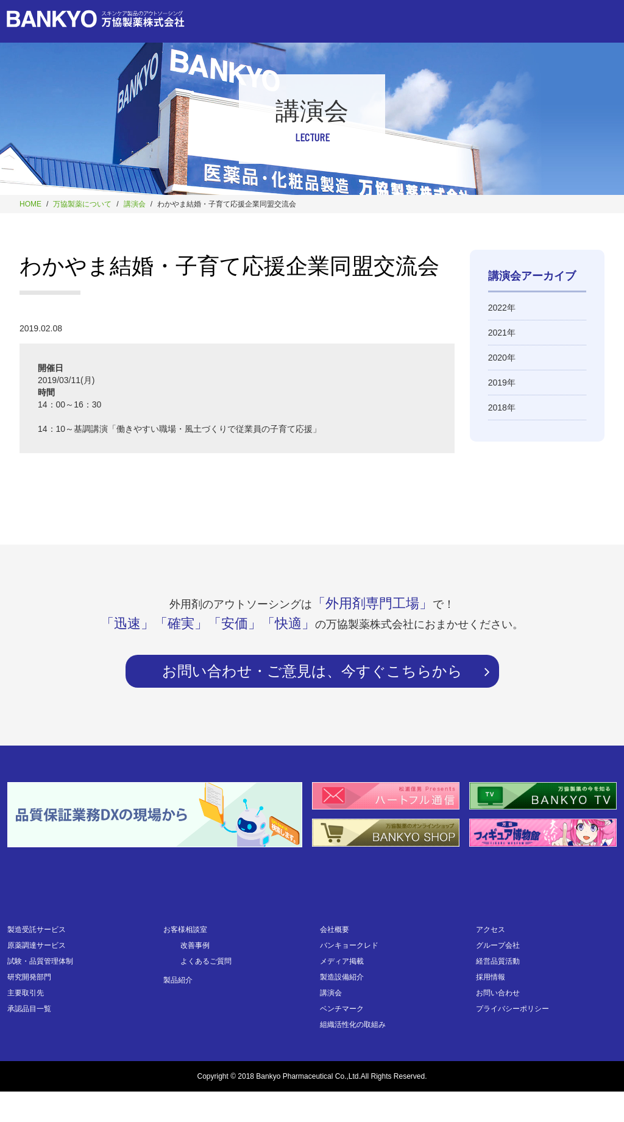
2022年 (502, 307)
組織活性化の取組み (353, 1024)
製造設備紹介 (342, 977)
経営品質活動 (498, 961)
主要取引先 (25, 993)
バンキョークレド (349, 945)
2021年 (502, 332)
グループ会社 (498, 945)
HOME (30, 204)
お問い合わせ (498, 993)
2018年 (502, 407)
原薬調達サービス (36, 945)
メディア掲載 (342, 961)
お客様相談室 (185, 929)
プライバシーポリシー (512, 1008)
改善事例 (195, 945)
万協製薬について (82, 204)
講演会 (135, 204)
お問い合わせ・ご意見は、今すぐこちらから (312, 671)
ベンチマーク (342, 1008)
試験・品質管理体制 (40, 961)
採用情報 (490, 977)
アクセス (490, 929)
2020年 (502, 357)
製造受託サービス (36, 929)
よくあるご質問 (206, 961)
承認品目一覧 (29, 1008)
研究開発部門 (29, 977)
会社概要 (334, 929)
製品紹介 (178, 980)
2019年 (502, 382)
